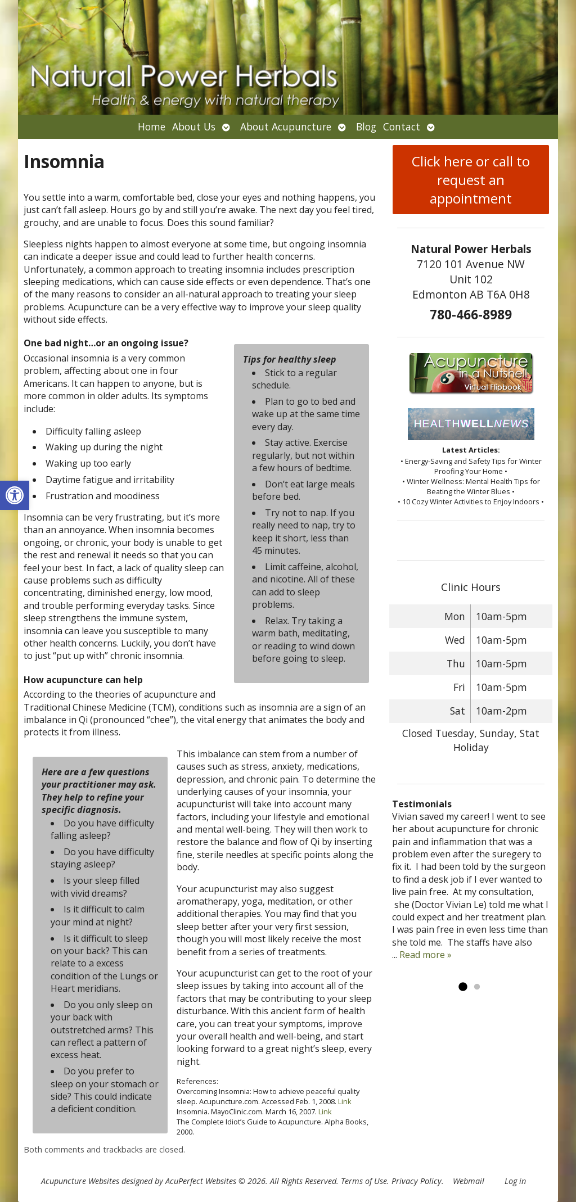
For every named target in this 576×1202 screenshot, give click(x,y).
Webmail (468, 1181)
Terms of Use (364, 1181)
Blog (366, 126)
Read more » (425, 954)
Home (151, 126)
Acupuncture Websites (80, 1181)
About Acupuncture (285, 126)
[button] (14, 495)
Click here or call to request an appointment (471, 179)
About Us (193, 126)
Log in (515, 1181)
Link (345, 1101)
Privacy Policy (417, 1181)
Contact (401, 126)
